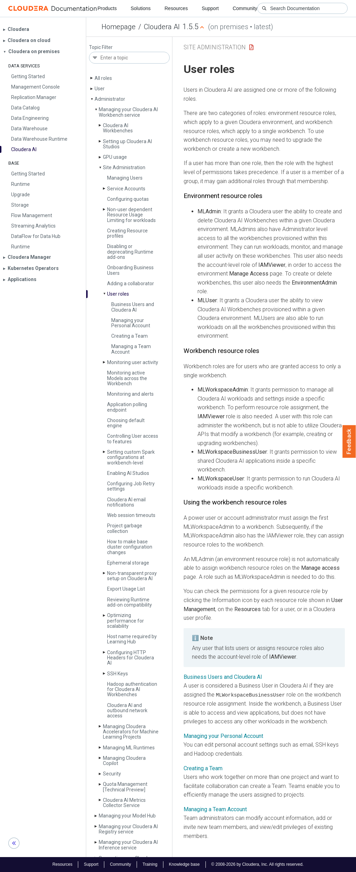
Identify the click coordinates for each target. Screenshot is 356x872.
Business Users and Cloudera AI (132, 307)
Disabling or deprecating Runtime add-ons (130, 252)
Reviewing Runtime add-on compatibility (129, 602)
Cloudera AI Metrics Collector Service (124, 802)
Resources (176, 8)
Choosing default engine (126, 423)
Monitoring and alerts (130, 394)
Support (210, 8)
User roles (118, 294)
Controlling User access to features (132, 438)
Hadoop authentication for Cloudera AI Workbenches (132, 689)
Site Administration (124, 167)
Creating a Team (129, 336)
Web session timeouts (131, 515)
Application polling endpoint (127, 407)
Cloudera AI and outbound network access (127, 710)
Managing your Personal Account (130, 323)
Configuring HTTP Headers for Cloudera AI (130, 658)
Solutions (141, 8)
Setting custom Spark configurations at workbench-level (131, 457)
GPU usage (115, 157)
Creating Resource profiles (127, 233)
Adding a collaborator (130, 283)
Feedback (349, 441)
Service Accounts (126, 188)
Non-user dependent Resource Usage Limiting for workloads (131, 215)
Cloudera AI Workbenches (118, 128)
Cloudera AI (162, 27)
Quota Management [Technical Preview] (125, 786)
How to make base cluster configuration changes (129, 547)
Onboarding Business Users (130, 270)
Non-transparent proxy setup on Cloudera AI (132, 575)
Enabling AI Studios (128, 473)
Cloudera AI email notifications (126, 502)
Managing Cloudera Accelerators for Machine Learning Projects (131, 732)
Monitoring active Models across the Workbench (127, 378)
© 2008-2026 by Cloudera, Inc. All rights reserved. (257, 864)
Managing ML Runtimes (129, 747)
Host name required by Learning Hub (132, 639)
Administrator (110, 99)
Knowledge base (184, 864)
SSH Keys (117, 673)
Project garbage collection (124, 528)
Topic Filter (101, 47)
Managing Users (125, 178)
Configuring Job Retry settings (131, 486)
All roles (103, 78)
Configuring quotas (128, 199)
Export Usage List (126, 589)
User (100, 88)
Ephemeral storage (128, 563)
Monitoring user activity (132, 362)
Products (106, 8)
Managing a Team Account (131, 349)
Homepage (119, 27)
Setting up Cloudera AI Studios (127, 144)
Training (150, 864)
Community (245, 8)
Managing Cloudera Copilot (124, 760)
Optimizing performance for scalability (125, 620)
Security (112, 773)
